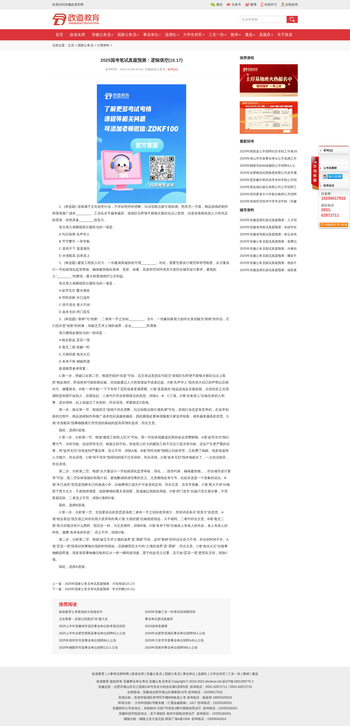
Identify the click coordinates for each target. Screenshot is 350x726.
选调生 (170, 35)
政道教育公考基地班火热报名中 (81, 612)
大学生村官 (192, 35)
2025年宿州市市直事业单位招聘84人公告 (87, 640)
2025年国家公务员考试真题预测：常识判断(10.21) (100, 589)
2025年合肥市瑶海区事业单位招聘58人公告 (175, 633)
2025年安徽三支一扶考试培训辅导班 (170, 612)
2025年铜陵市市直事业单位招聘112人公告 (88, 647)
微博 (253, 4)
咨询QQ (173, 69)
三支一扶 (216, 35)
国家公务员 (126, 35)
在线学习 (270, 4)
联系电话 (328, 185)
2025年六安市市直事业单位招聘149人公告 (174, 640)
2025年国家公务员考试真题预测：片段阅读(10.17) (100, 583)
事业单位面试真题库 (159, 619)
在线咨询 (291, 4)
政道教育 (98, 674)
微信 (219, 4)
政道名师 (77, 35)
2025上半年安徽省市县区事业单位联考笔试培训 (92, 626)
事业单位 (150, 35)
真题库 (265, 35)
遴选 (248, 35)
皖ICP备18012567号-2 (238, 681)
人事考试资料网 (118, 674)
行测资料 (103, 45)
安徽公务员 (101, 35)
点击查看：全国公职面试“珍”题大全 (83, 619)
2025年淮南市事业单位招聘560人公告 (171, 647)
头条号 (236, 4)
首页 (59, 35)
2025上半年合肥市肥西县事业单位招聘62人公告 (92, 633)
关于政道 (284, 35)
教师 (234, 35)
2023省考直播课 (156, 626)
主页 (71, 45)
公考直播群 (330, 168)
